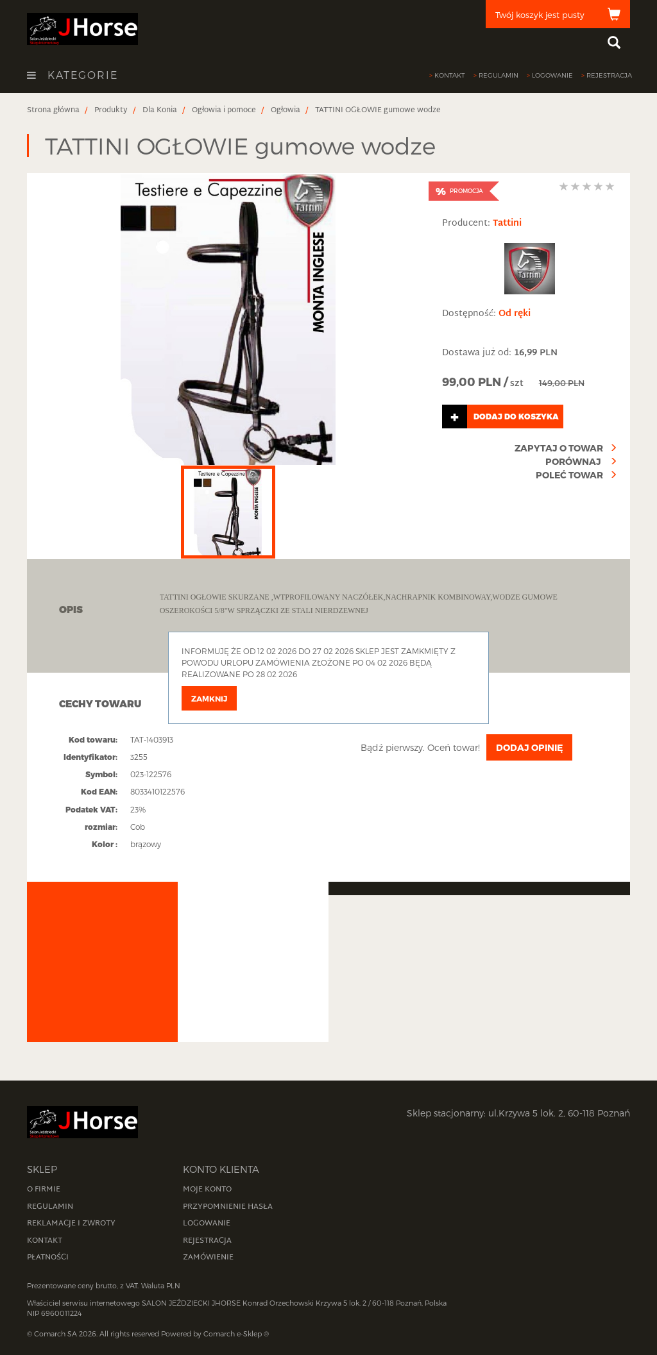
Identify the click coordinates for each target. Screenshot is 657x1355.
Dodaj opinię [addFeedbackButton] (529, 747)
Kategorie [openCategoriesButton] (72, 75)
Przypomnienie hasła (228, 1207)
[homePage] (82, 27)
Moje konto (207, 1189)
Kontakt (449, 75)
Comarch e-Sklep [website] (232, 1333)
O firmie (43, 1189)
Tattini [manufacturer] (507, 223)
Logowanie (552, 75)
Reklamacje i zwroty (71, 1223)
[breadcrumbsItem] (53, 110)
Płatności (48, 1257)
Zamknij (209, 698)
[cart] (558, 14)
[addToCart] (529, 416)
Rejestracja (609, 75)
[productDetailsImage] (228, 319)
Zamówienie (208, 1257)
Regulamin (498, 75)
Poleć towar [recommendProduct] (569, 474)
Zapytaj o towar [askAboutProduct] (559, 447)
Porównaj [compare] (574, 461)
